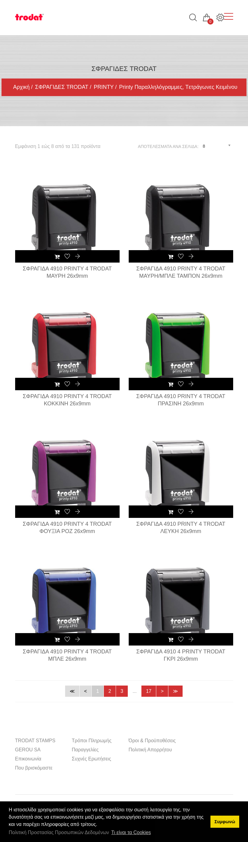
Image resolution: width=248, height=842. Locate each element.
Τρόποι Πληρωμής (91, 740)
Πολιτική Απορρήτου (150, 749)
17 (148, 691)
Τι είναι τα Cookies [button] (131, 832)
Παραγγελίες (85, 749)
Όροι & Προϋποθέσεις (152, 740)
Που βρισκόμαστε (34, 767)
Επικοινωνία (28, 758)
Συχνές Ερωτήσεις (91, 758)
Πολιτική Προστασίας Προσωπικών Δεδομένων (59, 832)
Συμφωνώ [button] (224, 821)
